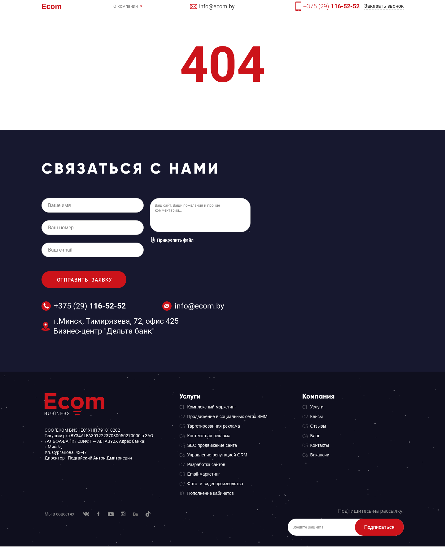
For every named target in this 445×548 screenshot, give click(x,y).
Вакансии (319, 454)
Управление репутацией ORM (217, 454)
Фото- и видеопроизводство (215, 483)
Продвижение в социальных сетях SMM (227, 416)
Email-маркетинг (203, 474)
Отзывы (318, 426)
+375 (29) (331, 6)
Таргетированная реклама (213, 426)
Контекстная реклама (209, 435)
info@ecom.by (217, 6)
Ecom (51, 7)
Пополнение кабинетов (210, 493)
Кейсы (316, 416)
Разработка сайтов (206, 464)
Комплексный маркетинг (211, 406)
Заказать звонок (384, 6)
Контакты (319, 445)
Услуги (317, 406)
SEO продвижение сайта (212, 445)
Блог (315, 435)
